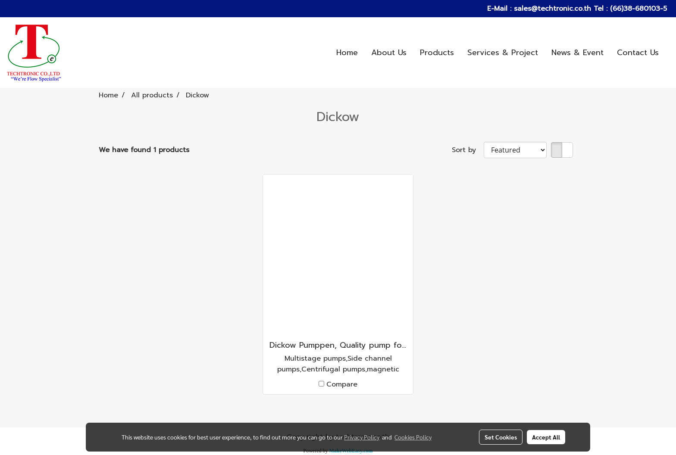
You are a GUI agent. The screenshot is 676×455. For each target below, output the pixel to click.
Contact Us (638, 53)
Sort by (468, 150)
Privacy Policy (361, 437)
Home (347, 53)
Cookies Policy (413, 437)
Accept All (546, 437)
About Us (389, 53)
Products (437, 53)
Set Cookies (501, 437)
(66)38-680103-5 (637, 8)
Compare (341, 384)
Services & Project (502, 53)
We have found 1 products (144, 150)
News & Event (577, 53)
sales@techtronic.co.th (552, 8)
